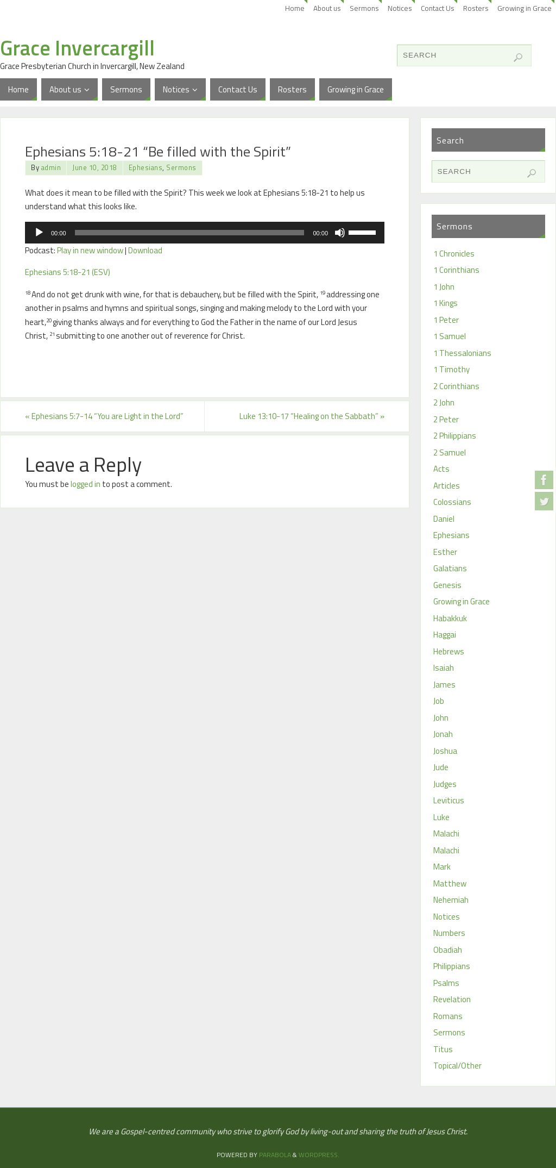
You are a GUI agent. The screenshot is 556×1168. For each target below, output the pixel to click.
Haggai (444, 634)
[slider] (190, 232)
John (440, 717)
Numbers (449, 933)
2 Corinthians (456, 386)
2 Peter (446, 419)
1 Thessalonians (462, 353)
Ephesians (146, 168)
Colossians (452, 502)
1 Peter (446, 320)
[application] (204, 232)
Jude (440, 767)
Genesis (447, 585)
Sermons (364, 8)
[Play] (39, 232)
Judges (445, 784)
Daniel (443, 519)
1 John (443, 286)
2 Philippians (454, 435)
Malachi (446, 833)
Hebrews (448, 651)
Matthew (449, 883)
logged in (85, 484)
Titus (443, 1049)
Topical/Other (457, 1065)
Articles (446, 485)
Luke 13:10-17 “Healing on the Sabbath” (311, 416)
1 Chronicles (454, 253)
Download (145, 250)
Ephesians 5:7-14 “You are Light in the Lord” (104, 416)
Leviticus (448, 800)
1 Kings (445, 303)
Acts (441, 469)
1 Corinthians (456, 270)
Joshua (445, 751)
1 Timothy (451, 369)
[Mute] (339, 232)
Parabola (275, 1155)
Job (438, 701)
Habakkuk (450, 618)
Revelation (452, 999)
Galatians (450, 568)
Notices (400, 8)
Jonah (443, 734)
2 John (443, 402)
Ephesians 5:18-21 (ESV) (67, 272)
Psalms (446, 983)
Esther (445, 552)
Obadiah (447, 950)
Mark (442, 866)
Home (295, 8)
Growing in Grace (524, 8)
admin (51, 168)
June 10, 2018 (94, 168)
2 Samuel (449, 452)
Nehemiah (451, 900)
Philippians (451, 966)
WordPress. (319, 1155)
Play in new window (90, 250)
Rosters (476, 8)
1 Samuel (449, 336)
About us (327, 8)
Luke (441, 817)
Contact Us (437, 8)
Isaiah (443, 667)
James (444, 684)
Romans (448, 1016)
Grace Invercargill (77, 48)
